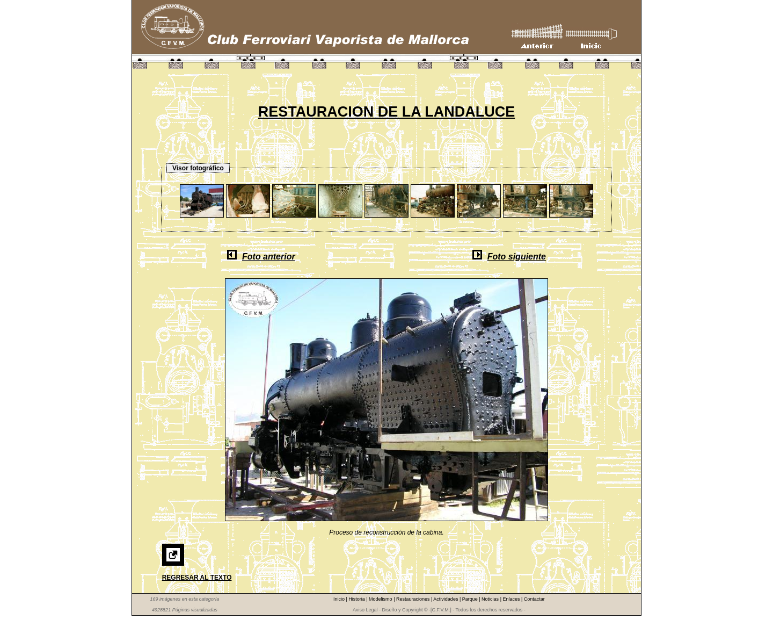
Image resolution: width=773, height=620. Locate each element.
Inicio (339, 599)
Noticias (491, 599)
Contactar (534, 599)
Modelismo (381, 599)
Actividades (446, 599)
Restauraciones (413, 599)
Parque (470, 599)
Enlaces (511, 599)
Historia (357, 599)
